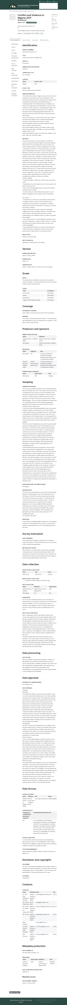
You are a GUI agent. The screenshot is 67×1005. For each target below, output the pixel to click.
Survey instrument (14, 64)
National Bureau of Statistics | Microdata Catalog (21, 1001)
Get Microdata (31, 22)
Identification (14, 44)
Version (13, 47)
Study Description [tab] (15, 40)
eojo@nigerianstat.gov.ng (42, 914)
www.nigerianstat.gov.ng (41, 798)
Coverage (14, 53)
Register (49, 1)
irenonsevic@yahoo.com (42, 926)
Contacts (13, 90)
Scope (13, 50)
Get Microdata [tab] (45, 40)
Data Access (14, 81)
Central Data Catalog (17, 11)
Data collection (14, 69)
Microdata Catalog (48, 6)
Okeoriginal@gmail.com (42, 934)
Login (55, 1)
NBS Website (42, 1)
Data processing (14, 74)
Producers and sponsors (15, 56)
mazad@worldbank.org (42, 902)
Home (42, 5)
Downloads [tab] (35, 40)
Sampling (13, 60)
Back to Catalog (14, 992)
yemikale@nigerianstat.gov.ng (44, 894)
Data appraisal (15, 78)
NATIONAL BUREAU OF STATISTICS (28, 5)
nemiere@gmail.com (41, 922)
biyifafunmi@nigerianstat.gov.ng (44, 906)
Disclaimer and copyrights (14, 86)
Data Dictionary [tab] (26, 40)
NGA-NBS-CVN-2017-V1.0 (28, 11)
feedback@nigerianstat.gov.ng (56, 798)
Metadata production (14, 94)
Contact (55, 5)
